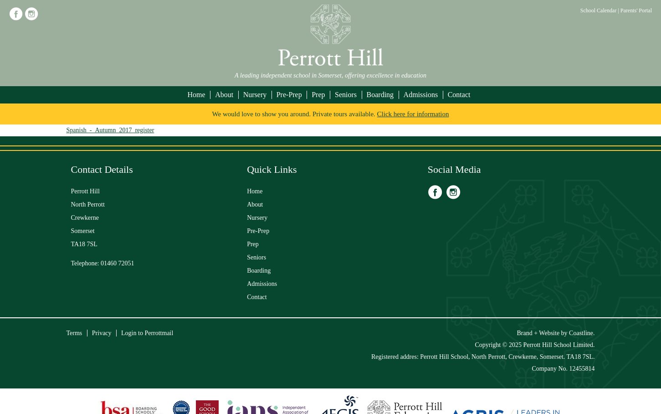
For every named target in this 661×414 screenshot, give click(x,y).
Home (196, 94)
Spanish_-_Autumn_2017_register (110, 130)
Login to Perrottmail (147, 333)
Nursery (255, 94)
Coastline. (581, 333)
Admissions (421, 94)
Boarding (380, 94)
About (224, 94)
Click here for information (413, 114)
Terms (74, 333)
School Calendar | (600, 10)
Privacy (102, 333)
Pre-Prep (289, 94)
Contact (459, 94)
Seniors (346, 94)
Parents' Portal (636, 10)
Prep (318, 94)
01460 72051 (117, 263)
